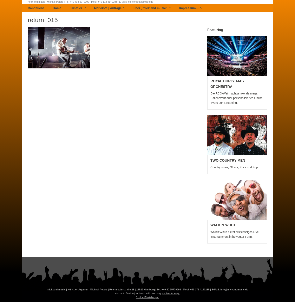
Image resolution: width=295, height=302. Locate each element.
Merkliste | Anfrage (109, 8)
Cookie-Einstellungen (147, 297)
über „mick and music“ (152, 8)
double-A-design (171, 293)
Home (57, 8)
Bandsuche (36, 8)
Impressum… (191, 8)
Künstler (78, 8)
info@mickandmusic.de (234, 289)
